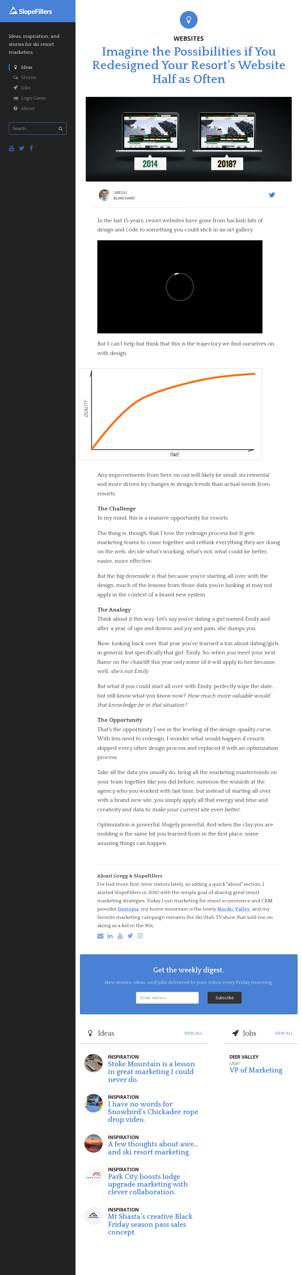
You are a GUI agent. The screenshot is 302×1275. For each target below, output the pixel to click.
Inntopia (128, 909)
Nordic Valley (233, 909)
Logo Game (29, 98)
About (24, 108)
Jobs (22, 87)
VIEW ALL (193, 1033)
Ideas (22, 67)
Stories (25, 77)
